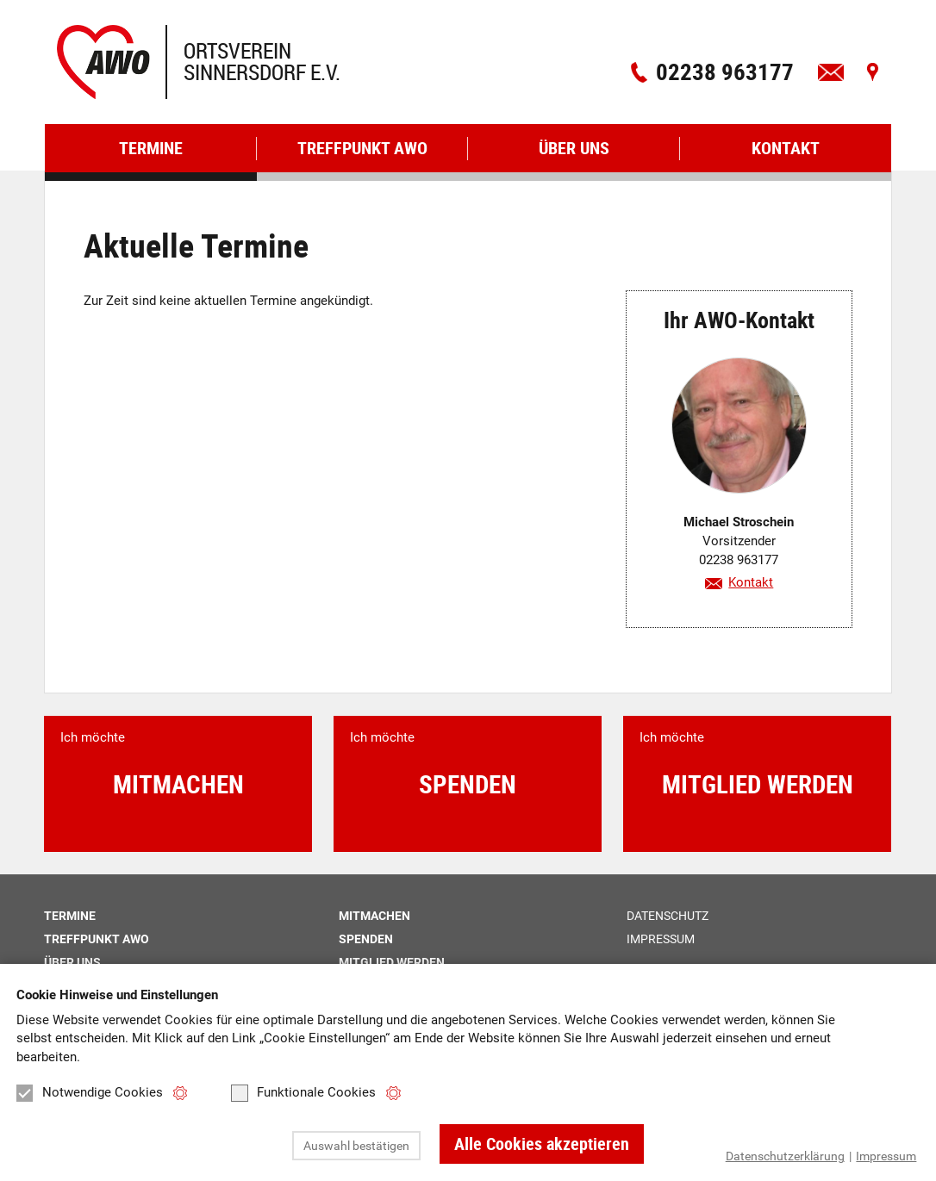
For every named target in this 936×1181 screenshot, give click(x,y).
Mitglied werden (392, 962)
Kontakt (750, 582)
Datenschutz (667, 916)
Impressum (886, 1156)
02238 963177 (725, 71)
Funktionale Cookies (303, 1093)
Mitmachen (374, 916)
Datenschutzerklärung (785, 1156)
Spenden (366, 939)
